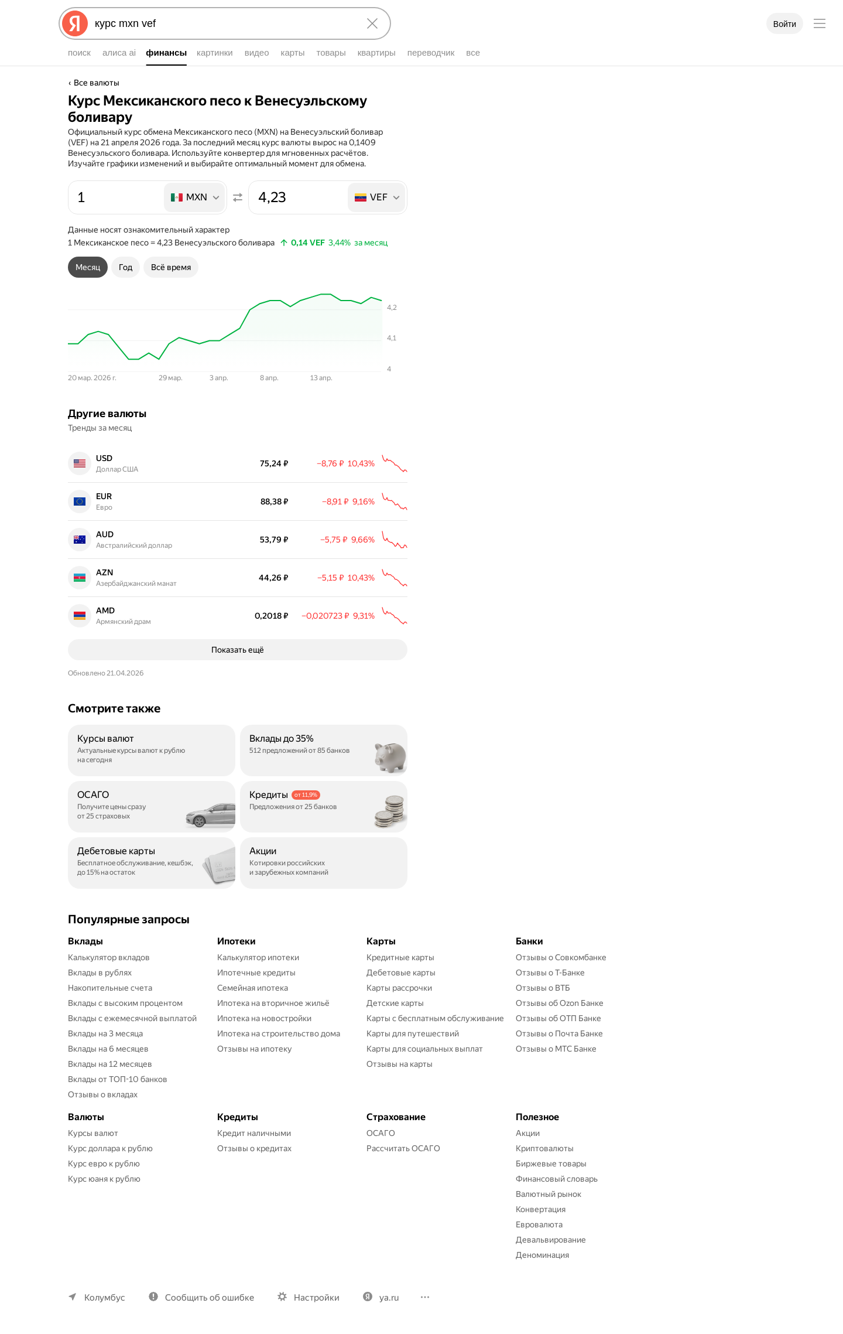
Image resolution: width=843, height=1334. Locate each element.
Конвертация (541, 1211)
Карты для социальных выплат (424, 1051)
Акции (528, 1135)
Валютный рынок (548, 1196)
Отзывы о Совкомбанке (561, 959)
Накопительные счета (110, 990)
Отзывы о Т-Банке (550, 975)
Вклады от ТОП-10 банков (117, 1081)
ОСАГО (380, 1135)
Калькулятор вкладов (109, 959)
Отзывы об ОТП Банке (558, 1020)
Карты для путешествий (412, 1035)
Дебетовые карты (401, 975)
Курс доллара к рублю (110, 1150)
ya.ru (389, 1300)
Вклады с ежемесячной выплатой (132, 1020)
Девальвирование (551, 1242)
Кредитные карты (400, 959)
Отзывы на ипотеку (254, 1051)
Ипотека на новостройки (264, 1020)
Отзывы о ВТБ (543, 990)
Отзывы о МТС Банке (556, 1051)
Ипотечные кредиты (256, 975)
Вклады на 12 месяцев (110, 1066)
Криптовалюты (545, 1150)
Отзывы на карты (399, 1066)
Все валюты (96, 82)
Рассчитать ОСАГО (403, 1150)
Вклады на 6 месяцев (108, 1051)
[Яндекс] (75, 23)
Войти (784, 24)
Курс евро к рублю (104, 1166)
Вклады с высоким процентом (125, 1005)
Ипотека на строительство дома (278, 1035)
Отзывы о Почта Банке (559, 1035)
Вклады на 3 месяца (105, 1035)
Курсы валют (93, 1135)
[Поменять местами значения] (237, 197)
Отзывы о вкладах (103, 1096)
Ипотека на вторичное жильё (273, 1005)
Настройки (317, 1300)
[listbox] (195, 197)
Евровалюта (539, 1226)
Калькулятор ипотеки (258, 959)
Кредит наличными (254, 1135)
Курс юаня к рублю (104, 1181)
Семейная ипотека (252, 990)
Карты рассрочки (399, 990)
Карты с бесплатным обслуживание (435, 1020)
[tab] (88, 267)
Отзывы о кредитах (254, 1150)
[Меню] (819, 23)
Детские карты (395, 1005)
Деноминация (542, 1257)
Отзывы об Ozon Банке (560, 1005)
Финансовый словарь (557, 1181)
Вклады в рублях (100, 975)
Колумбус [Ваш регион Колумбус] (104, 1300)
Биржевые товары (551, 1166)
